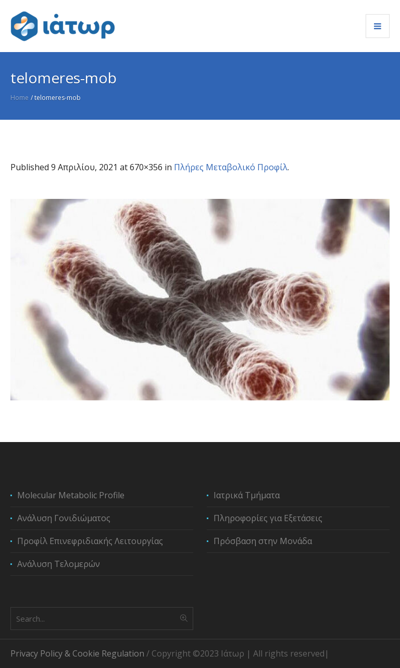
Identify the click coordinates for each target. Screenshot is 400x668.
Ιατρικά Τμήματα (247, 495)
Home (19, 97)
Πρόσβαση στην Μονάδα (263, 541)
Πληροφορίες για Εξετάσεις (268, 518)
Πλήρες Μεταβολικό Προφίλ (231, 167)
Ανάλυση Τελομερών (58, 564)
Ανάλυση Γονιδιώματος (63, 518)
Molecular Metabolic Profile (70, 495)
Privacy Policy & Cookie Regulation (77, 653)
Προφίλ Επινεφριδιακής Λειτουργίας (90, 541)
